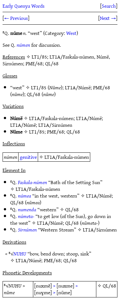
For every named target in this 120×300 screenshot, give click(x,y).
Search (109, 5)
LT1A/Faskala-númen (51, 118)
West (71, 32)
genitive (28, 156)
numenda (27, 209)
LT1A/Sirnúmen (55, 124)
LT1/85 (38, 87)
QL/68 (33, 94)
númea (24, 195)
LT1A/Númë (78, 87)
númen (23, 44)
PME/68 (101, 87)
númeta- (26, 216)
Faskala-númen (32, 182)
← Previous (16, 17)
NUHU (19, 253)
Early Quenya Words (23, 5)
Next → (108, 17)
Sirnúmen (27, 229)
